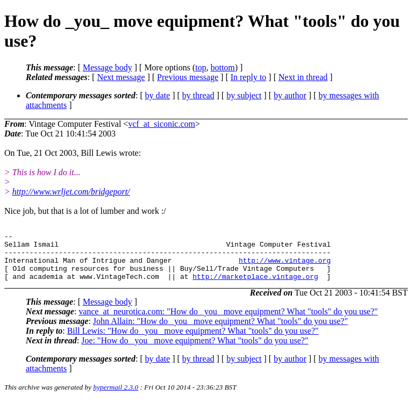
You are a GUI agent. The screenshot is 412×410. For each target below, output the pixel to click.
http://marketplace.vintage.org (255, 286)
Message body (107, 67)
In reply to (249, 77)
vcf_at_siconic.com (161, 123)
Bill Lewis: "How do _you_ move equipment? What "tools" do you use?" (193, 340)
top (200, 67)
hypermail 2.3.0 (115, 397)
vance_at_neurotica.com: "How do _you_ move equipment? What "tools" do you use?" (228, 321)
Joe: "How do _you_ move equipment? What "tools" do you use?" (195, 350)
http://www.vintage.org (285, 266)
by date (157, 95)
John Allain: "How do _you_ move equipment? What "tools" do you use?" (220, 330)
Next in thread (303, 77)
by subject (243, 95)
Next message (121, 77)
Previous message (187, 77)
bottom (222, 67)
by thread (198, 95)
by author (290, 95)
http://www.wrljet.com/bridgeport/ (71, 191)
